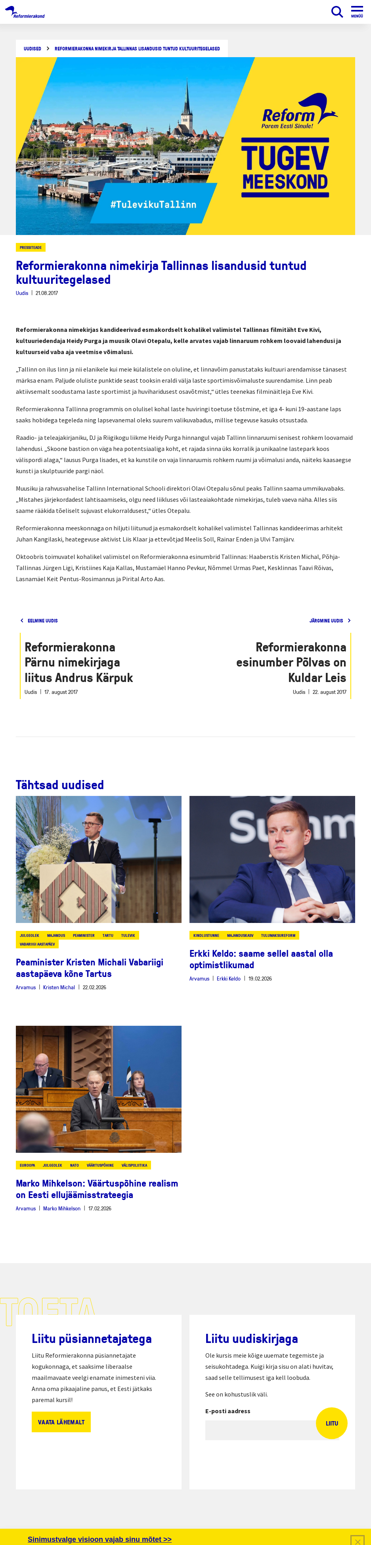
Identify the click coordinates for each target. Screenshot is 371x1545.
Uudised (32, 48)
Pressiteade (31, 247)
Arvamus (26, 987)
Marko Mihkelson (61, 1208)
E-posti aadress (228, 1411)
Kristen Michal (59, 987)
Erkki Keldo (229, 978)
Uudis (22, 293)
